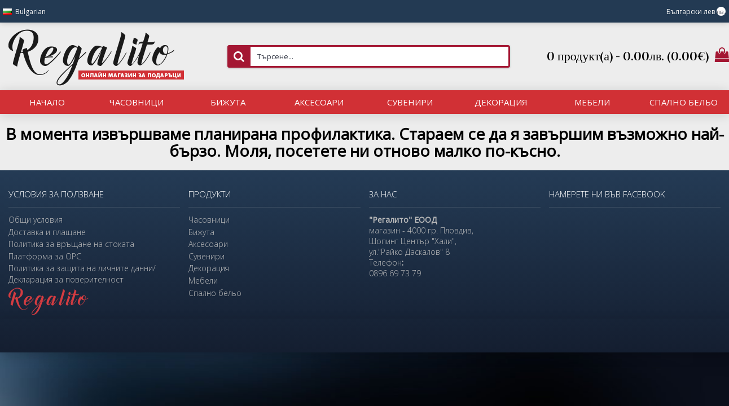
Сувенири (206, 256)
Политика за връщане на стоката (71, 244)
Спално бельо (214, 293)
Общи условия (35, 219)
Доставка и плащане (47, 232)
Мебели (203, 280)
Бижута (201, 232)
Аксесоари (208, 244)
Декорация (208, 268)
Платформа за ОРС (44, 256)
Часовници (209, 219)
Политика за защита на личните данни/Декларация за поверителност (82, 274)
